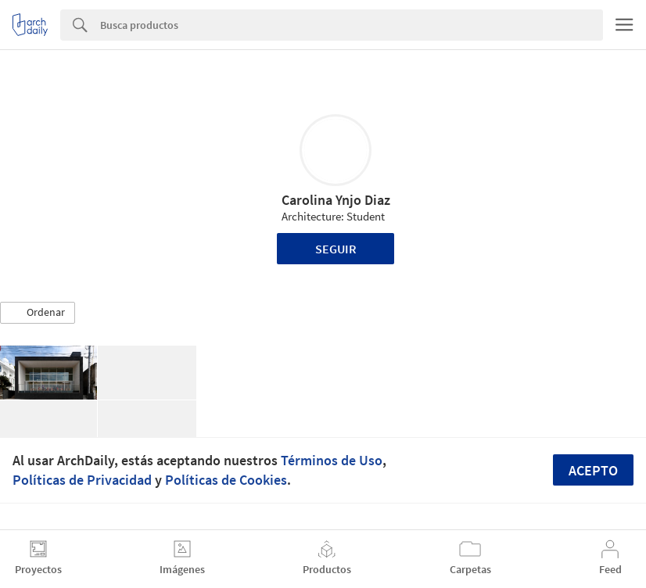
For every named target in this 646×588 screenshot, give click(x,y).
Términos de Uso (331, 460)
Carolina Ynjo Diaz (336, 200)
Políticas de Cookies (226, 480)
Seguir (336, 248)
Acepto (593, 470)
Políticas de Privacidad (82, 480)
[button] (37, 313)
